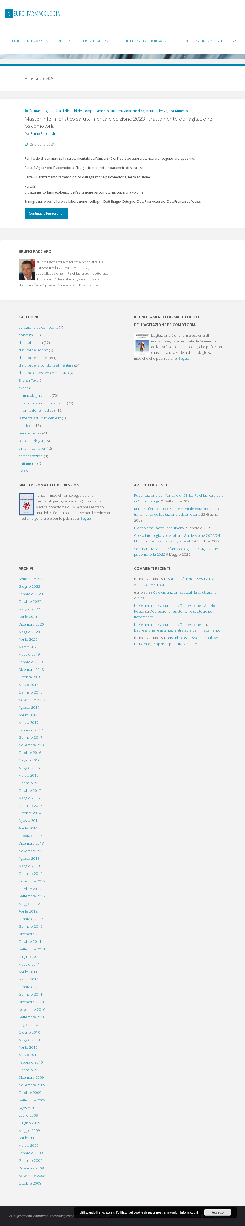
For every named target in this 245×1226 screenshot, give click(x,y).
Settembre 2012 (32, 896)
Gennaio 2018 (30, 692)
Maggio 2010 (29, 1039)
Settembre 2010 (32, 1017)
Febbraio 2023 (31, 593)
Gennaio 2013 (30, 873)
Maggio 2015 (29, 798)
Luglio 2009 (28, 1115)
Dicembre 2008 (31, 1168)
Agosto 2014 (29, 820)
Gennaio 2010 (30, 1069)
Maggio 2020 (29, 631)
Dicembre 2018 (31, 669)
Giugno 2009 (29, 1122)
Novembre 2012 (32, 881)
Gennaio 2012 (30, 926)
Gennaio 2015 (30, 805)
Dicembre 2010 (31, 1001)
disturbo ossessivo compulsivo (44, 372)
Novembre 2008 (32, 1175)
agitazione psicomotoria (38, 327)
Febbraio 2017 (31, 730)
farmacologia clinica (45, 111)
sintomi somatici (32, 448)
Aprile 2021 (28, 616)
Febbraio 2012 (31, 918)
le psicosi (26, 425)
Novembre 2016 (32, 745)
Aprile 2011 (28, 971)
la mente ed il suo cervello (40, 418)
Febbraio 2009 (31, 1152)
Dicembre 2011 (31, 933)
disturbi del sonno (33, 350)
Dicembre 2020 (31, 624)
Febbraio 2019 (31, 661)
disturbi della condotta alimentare (46, 365)
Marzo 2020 (29, 647)
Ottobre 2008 (30, 1183)
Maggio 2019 (29, 654)
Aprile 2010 (28, 1047)
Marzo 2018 (29, 684)
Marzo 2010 (29, 1054)
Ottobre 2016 (30, 752)
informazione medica (127, 111)
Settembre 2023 (32, 578)
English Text (28, 380)
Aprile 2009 (28, 1137)
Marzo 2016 (29, 775)
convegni (26, 334)
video (23, 471)
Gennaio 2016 (30, 782)
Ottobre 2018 (30, 677)
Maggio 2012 (29, 903)
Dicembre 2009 (31, 1077)
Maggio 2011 (29, 964)
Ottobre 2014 (30, 812)
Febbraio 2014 (31, 835)
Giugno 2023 (29, 586)
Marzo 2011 (29, 979)
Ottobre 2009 (30, 1092)
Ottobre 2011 (30, 941)
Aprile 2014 (28, 828)
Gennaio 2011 (30, 994)
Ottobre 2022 (30, 601)
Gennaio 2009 (30, 1160)
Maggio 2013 (29, 866)
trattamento (179, 111)
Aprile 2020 (28, 639)
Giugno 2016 (29, 760)
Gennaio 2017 (30, 737)
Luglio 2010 (28, 1024)
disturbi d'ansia (31, 342)
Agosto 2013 (29, 858)
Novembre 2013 (32, 850)
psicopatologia (31, 440)
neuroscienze (156, 111)
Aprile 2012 (28, 911)
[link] (235, 40)
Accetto (218, 1212)
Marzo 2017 (29, 722)
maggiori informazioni (182, 1212)
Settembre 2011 (32, 949)
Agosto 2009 (29, 1107)
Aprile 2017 (28, 714)
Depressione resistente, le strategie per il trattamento (177, 630)
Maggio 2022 (29, 609)
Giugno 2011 (29, 956)
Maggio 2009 (29, 1130)
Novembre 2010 (32, 1009)
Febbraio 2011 (31, 986)
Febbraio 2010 (31, 1062)
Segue (92, 285)
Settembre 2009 (32, 1100)
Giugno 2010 (29, 1032)
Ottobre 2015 (30, 790)
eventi (24, 387)
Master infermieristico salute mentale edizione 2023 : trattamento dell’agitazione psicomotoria (118, 122)
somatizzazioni (31, 455)
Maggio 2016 (29, 767)
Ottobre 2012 (30, 888)
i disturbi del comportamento (86, 111)
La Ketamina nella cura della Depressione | (169, 624)
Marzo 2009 (29, 1145)
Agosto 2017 (29, 707)
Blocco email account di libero (159, 527)
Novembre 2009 (32, 1085)
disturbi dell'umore (34, 357)
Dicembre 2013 (31, 843)
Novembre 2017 (32, 699)
